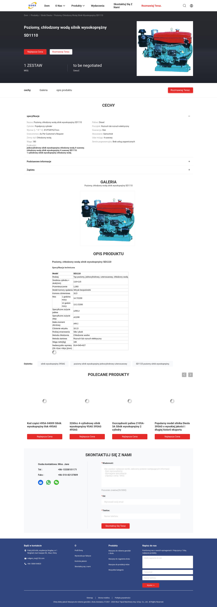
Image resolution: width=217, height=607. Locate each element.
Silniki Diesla (46, 15)
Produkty (35, 15)
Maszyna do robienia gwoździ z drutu (119, 552)
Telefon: (106, 510)
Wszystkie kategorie (116, 570)
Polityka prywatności (122, 598)
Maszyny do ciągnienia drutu (119, 559)
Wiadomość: (108, 463)
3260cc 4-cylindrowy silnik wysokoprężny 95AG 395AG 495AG (85, 426)
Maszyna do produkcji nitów (118, 565)
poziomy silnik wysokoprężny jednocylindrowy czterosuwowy (100, 364)
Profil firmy (79, 550)
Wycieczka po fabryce (83, 556)
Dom (26, 15)
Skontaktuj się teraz (115, 526)
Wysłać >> (151, 585)
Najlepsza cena (35, 51)
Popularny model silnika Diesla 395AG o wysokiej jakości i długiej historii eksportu (172, 426)
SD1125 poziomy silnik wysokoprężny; (152, 364)
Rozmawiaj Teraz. (61, 51)
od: (104, 496)
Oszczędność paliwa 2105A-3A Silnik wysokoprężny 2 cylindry (128, 426)
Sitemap (90, 598)
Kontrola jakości (81, 561)
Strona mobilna (103, 598)
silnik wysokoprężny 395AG (53, 364)
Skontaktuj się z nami (83, 567)
